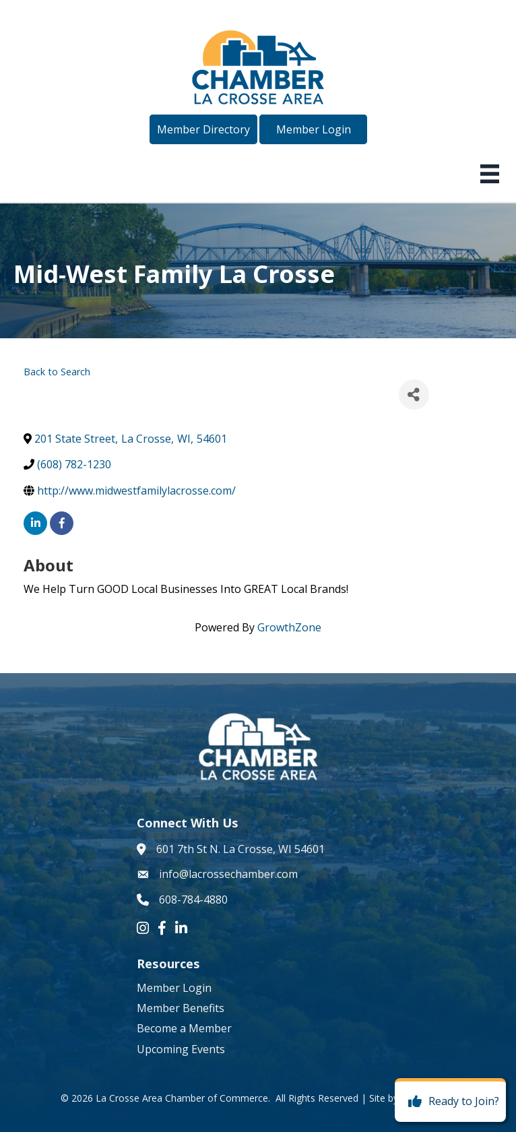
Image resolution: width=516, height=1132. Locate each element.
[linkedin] (35, 523)
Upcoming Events (181, 1049)
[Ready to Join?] (450, 1101)
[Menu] (489, 174)
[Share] (414, 394)
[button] (203, 129)
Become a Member (184, 1028)
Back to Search (57, 371)
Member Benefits (180, 1008)
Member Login (174, 987)
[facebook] (61, 523)
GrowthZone (289, 627)
